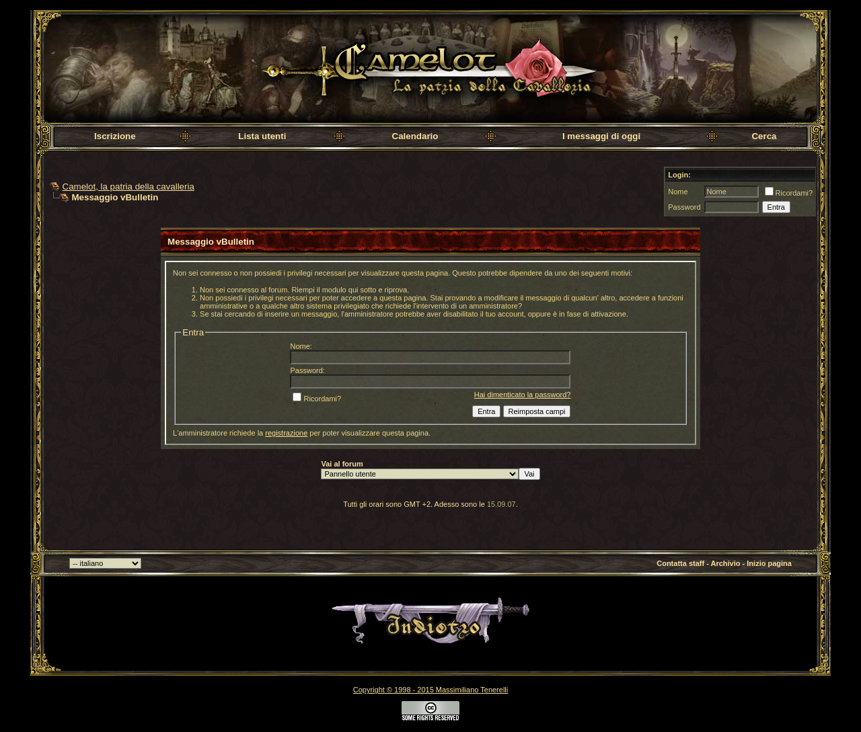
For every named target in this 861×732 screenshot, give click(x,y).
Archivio (726, 563)
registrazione (286, 433)
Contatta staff (680, 563)
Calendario (415, 136)
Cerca (763, 136)
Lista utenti (262, 136)
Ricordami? (789, 193)
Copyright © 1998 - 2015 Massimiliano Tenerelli (430, 690)
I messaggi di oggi (601, 136)
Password (684, 207)
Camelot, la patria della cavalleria (128, 186)
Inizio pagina (769, 563)
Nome (677, 192)
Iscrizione (114, 136)
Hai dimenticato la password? (522, 395)
